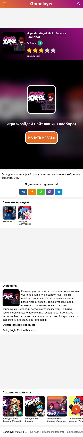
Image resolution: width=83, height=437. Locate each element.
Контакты (35, 432)
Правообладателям (53, 432)
